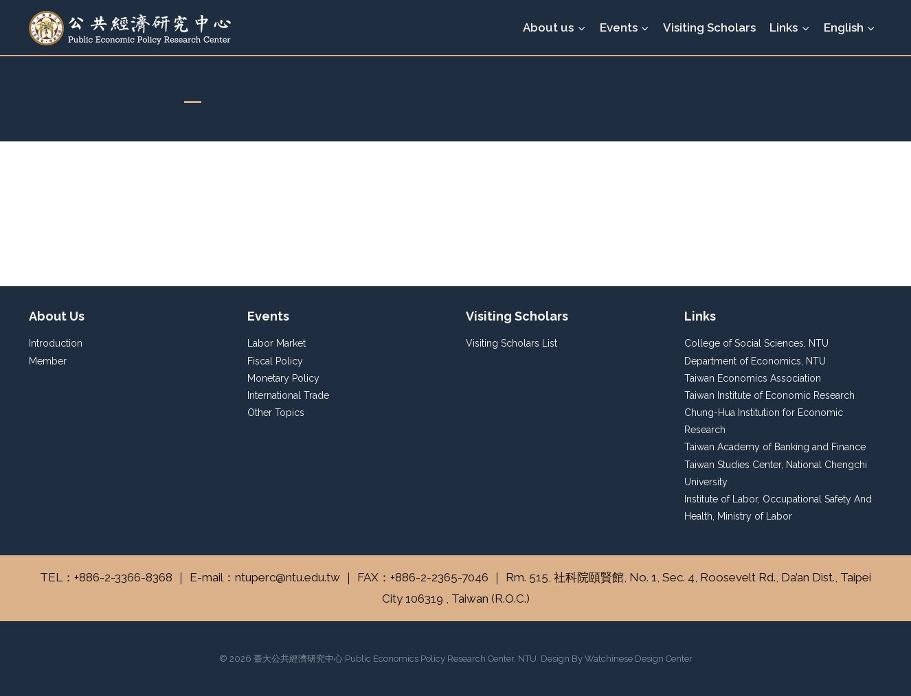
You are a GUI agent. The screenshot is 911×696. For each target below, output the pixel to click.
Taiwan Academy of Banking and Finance (775, 446)
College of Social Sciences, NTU (756, 343)
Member (48, 361)
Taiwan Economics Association (752, 378)
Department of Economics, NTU (755, 361)
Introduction (55, 343)
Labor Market (276, 343)
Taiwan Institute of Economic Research (769, 395)
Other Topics (275, 412)
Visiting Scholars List (511, 343)
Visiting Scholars (709, 27)
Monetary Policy (283, 378)
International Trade (288, 395)
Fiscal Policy (275, 361)
